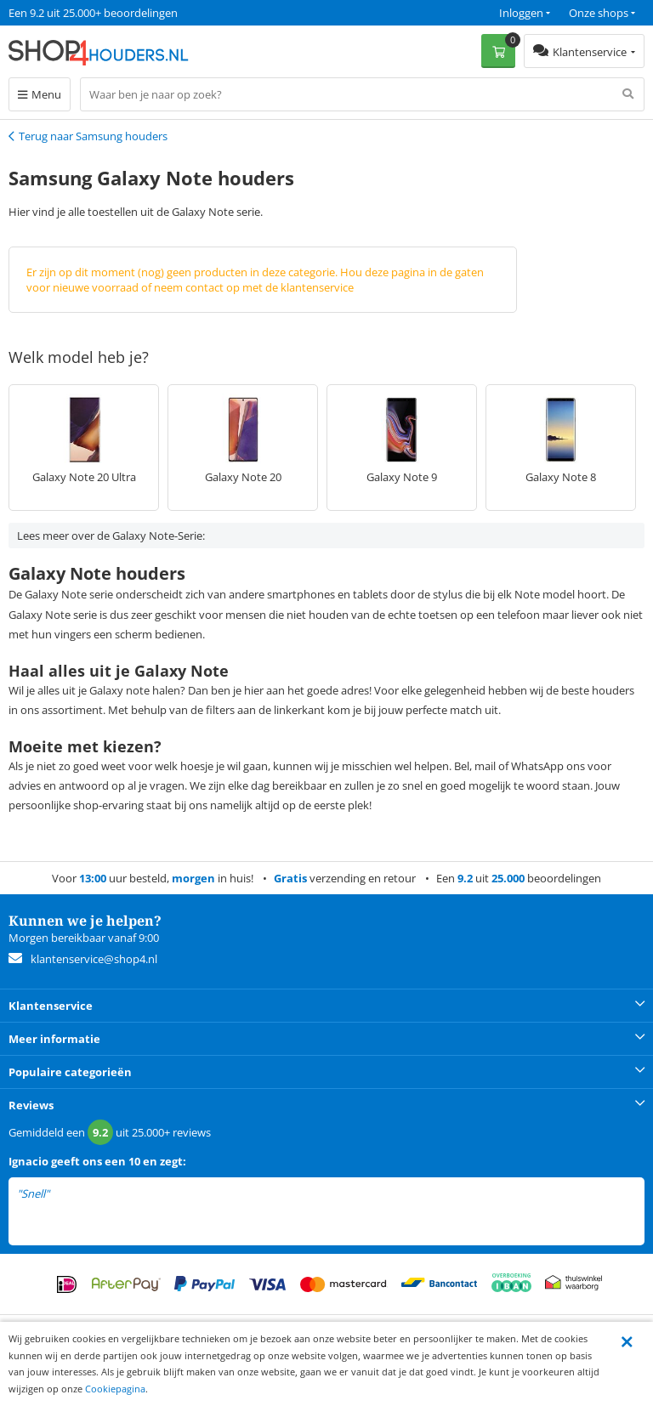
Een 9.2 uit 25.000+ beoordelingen (93, 12)
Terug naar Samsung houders (93, 136)
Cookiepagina (115, 1388)
